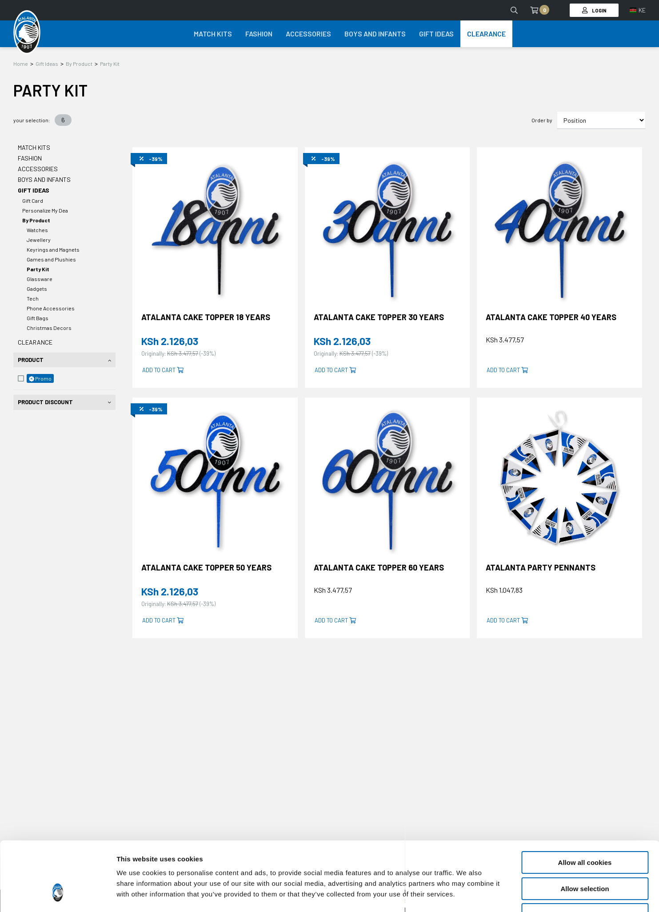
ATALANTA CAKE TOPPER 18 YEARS (205, 317)
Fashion (30, 158)
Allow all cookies (585, 803)
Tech (33, 298)
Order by (541, 120)
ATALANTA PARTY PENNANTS (540, 567)
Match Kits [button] (213, 33)
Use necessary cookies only (584, 855)
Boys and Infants (44, 179)
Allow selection (584, 829)
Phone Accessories (51, 308)
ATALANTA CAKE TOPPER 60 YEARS (379, 567)
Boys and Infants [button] (375, 33)
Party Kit (110, 63)
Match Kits (34, 147)
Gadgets (37, 288)
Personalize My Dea (45, 210)
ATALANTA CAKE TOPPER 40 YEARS (551, 317)
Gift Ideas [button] (436, 33)
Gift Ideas (47, 63)
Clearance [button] (486, 33)
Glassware (39, 279)
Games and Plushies (51, 259)
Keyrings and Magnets (53, 249)
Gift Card (32, 200)
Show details (466, 894)
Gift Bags (37, 318)
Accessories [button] (308, 33)
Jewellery (39, 240)
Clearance (35, 342)
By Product (79, 63)
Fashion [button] (258, 33)
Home (20, 63)
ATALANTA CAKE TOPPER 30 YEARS (379, 317)
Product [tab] (31, 359)
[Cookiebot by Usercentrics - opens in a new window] (57, 894)
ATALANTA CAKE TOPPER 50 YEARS (206, 567)
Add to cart (163, 370)
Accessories (38, 169)
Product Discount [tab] (45, 402)
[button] (638, 10)
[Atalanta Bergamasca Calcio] (26, 32)
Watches (37, 230)
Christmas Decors (49, 328)
